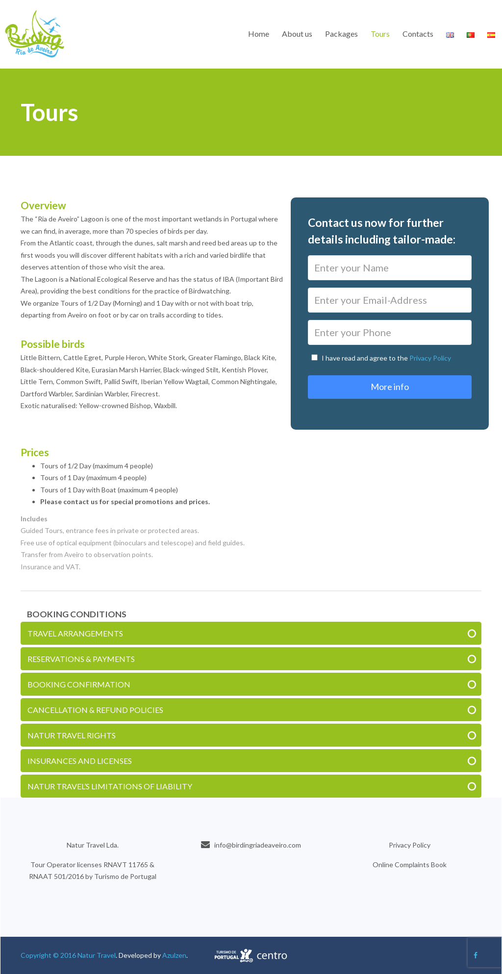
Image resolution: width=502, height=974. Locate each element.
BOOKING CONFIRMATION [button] (78, 684)
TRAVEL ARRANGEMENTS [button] (75, 633)
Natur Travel (96, 955)
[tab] (251, 633)
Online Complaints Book (410, 864)
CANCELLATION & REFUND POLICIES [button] (95, 709)
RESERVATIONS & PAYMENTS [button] (81, 658)
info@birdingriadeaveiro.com (257, 845)
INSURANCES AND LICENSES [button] (79, 760)
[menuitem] (259, 33)
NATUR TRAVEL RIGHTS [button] (71, 735)
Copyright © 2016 (49, 955)
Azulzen (174, 955)
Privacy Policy (430, 358)
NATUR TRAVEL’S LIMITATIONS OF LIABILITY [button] (109, 786)
